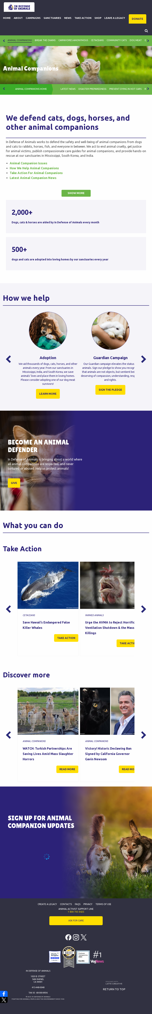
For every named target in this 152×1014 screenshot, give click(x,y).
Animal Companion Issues (28, 163)
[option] (48, 359)
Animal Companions (20, 40)
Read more (67, 769)
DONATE (137, 18)
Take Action (82, 18)
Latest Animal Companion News (33, 178)
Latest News (68, 89)
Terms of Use (103, 904)
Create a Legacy (47, 904)
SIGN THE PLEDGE (110, 389)
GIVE (14, 482)
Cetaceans (97, 40)
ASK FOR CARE (76, 920)
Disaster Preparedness (92, 89)
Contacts (66, 904)
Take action (66, 637)
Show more (76, 193)
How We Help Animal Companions (34, 168)
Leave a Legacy (114, 18)
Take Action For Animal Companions (36, 173)
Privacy (87, 904)
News (67, 18)
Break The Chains (45, 40)
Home (7, 18)
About (18, 18)
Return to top (114, 989)
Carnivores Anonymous (73, 40)
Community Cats (117, 40)
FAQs (77, 904)
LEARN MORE (48, 393)
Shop (97, 18)
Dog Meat (136, 40)
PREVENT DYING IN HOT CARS (125, 89)
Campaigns (33, 18)
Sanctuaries (52, 18)
